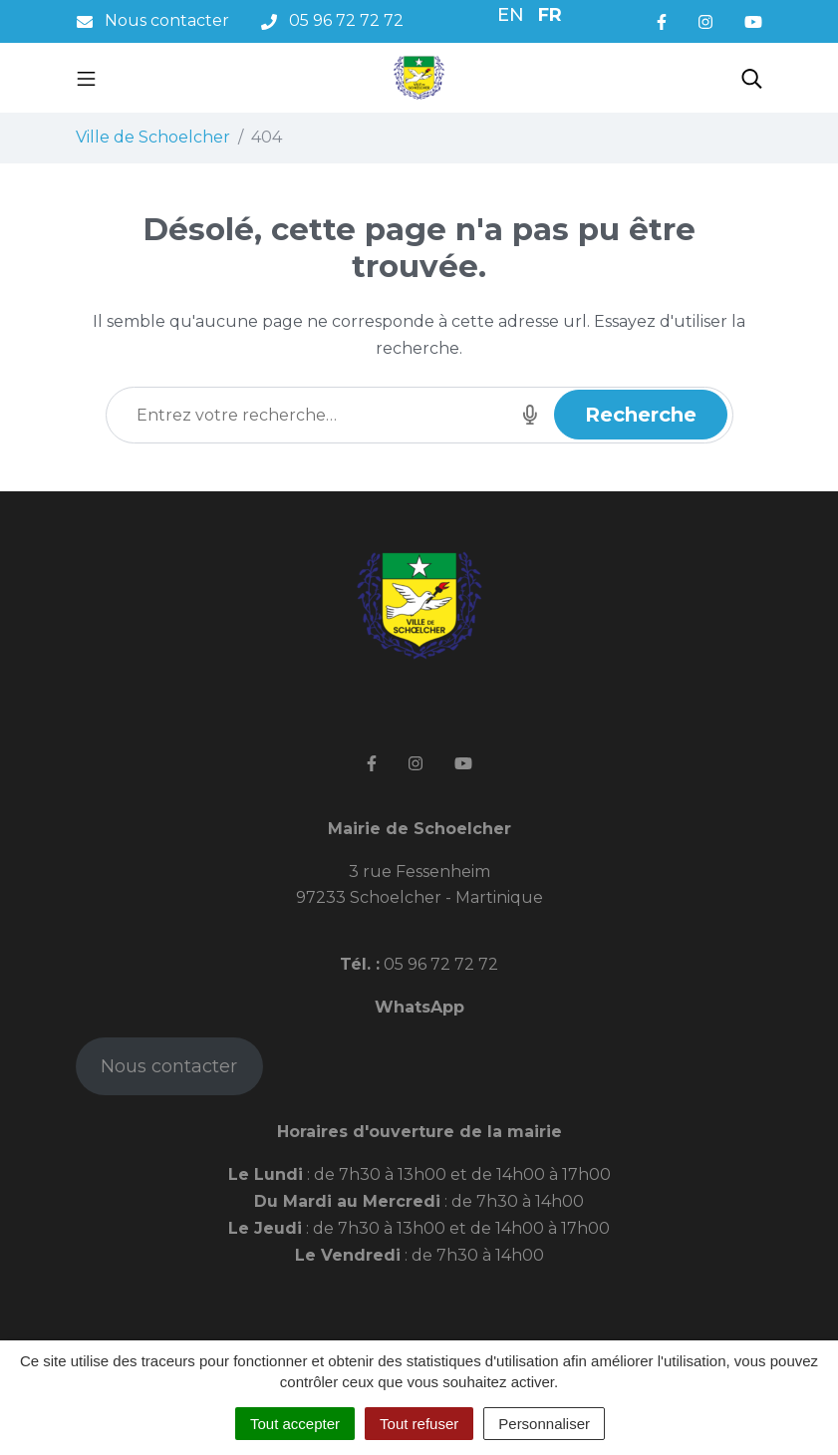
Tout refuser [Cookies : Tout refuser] (419, 1423)
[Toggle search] (751, 78)
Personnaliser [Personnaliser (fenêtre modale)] (544, 1423)
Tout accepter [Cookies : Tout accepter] (295, 1423)
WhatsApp (419, 1007)
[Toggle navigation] (86, 78)
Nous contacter (169, 1066)
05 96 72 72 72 (439, 964)
